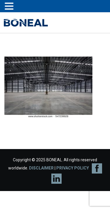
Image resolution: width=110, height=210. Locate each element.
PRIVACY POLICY (72, 168)
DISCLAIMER (41, 168)
